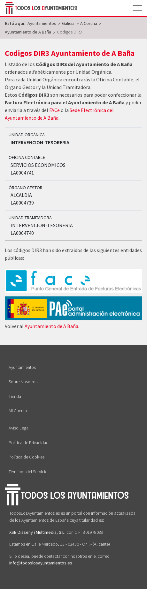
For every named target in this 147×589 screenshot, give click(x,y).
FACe (54, 110)
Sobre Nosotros (23, 381)
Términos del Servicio (28, 471)
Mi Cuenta (18, 411)
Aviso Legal (19, 428)
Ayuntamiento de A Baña (51, 326)
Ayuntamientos (22, 367)
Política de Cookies (26, 457)
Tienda (15, 396)
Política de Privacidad (29, 442)
